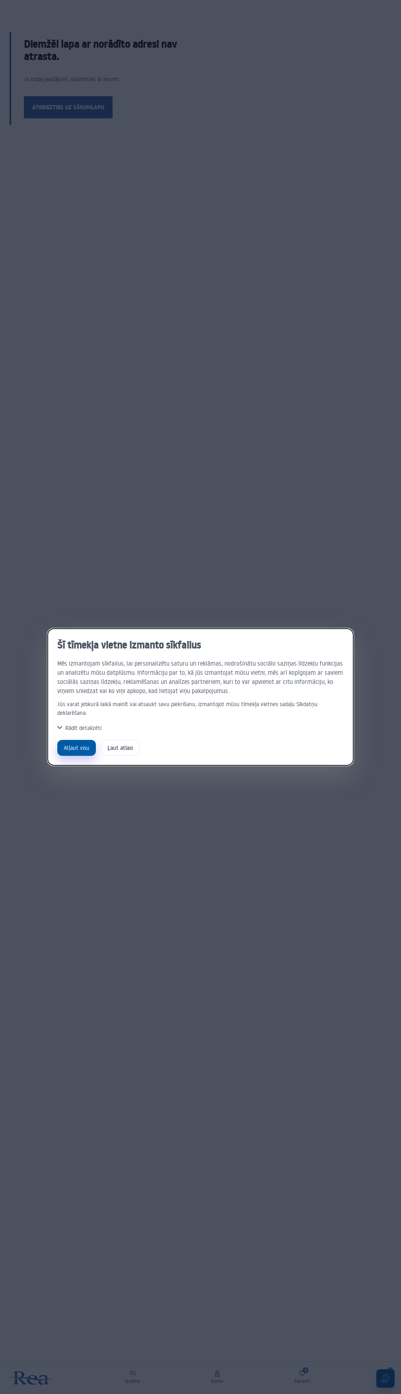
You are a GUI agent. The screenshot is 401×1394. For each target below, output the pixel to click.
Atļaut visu (77, 747)
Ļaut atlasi (120, 747)
